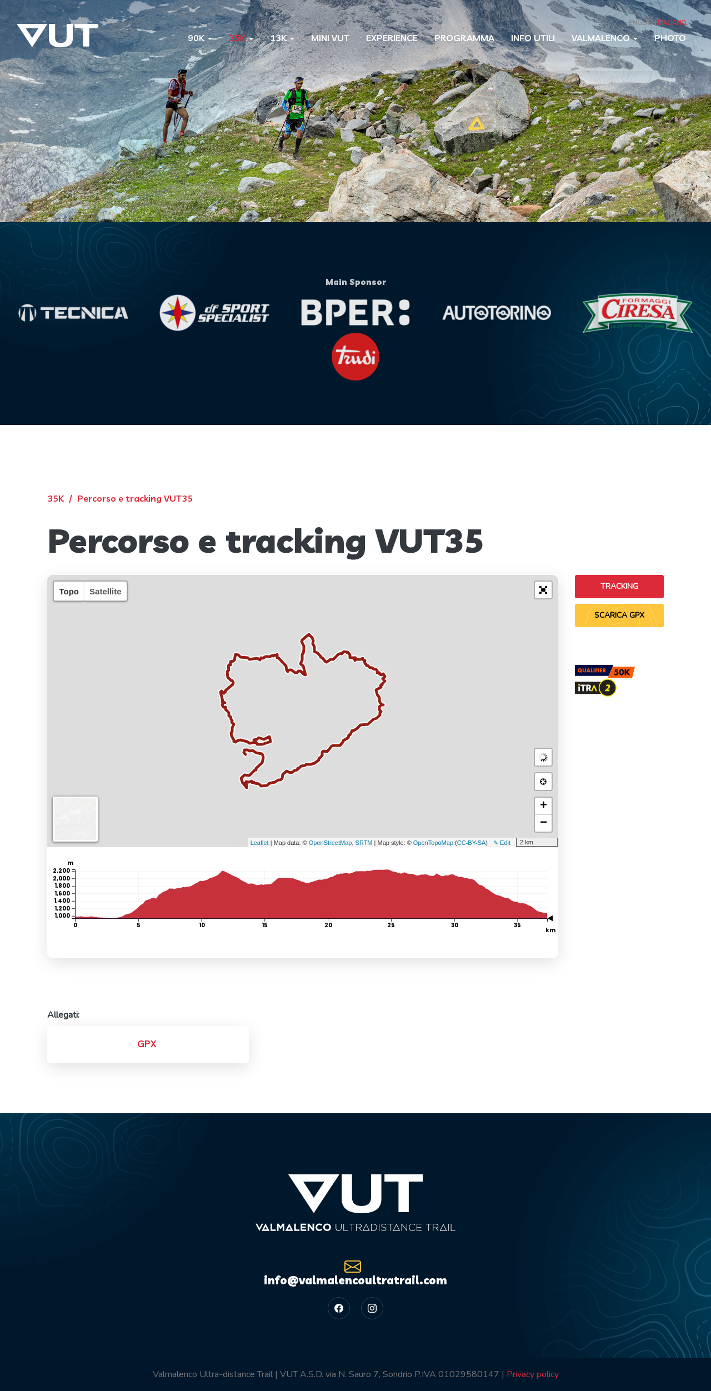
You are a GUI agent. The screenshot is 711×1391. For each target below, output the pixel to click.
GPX (146, 1043)
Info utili (533, 37)
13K (282, 37)
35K (241, 37)
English (642, 23)
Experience (392, 37)
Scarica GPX (619, 615)
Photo (670, 37)
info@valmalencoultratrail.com (355, 1272)
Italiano (672, 23)
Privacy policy (533, 1374)
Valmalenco (605, 37)
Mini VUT (330, 37)
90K (200, 37)
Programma (464, 37)
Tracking (619, 586)
